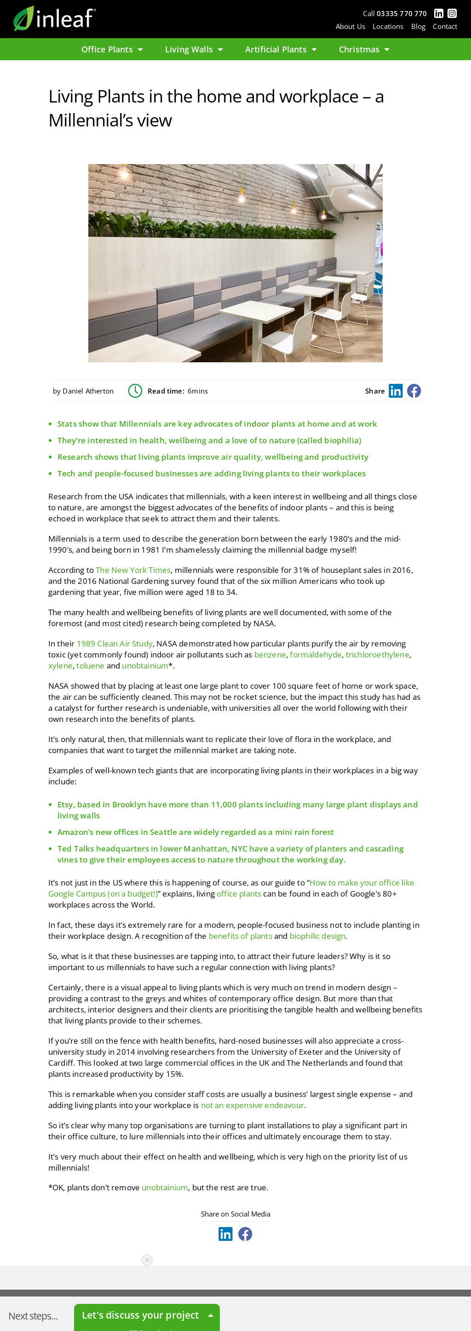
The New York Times (133, 570)
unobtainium (145, 665)
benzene (270, 654)
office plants (239, 893)
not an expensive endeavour (252, 1105)
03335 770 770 (402, 13)
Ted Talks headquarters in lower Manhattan (142, 848)
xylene (60, 665)
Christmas (364, 49)
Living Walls (194, 49)
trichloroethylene (377, 654)
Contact (445, 26)
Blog (418, 26)
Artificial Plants (281, 49)
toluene (90, 665)
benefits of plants (240, 936)
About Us (350, 26)
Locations (388, 26)
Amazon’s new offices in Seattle (117, 832)
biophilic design (318, 936)
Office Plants (112, 49)
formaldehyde (316, 654)
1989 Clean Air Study (115, 643)
